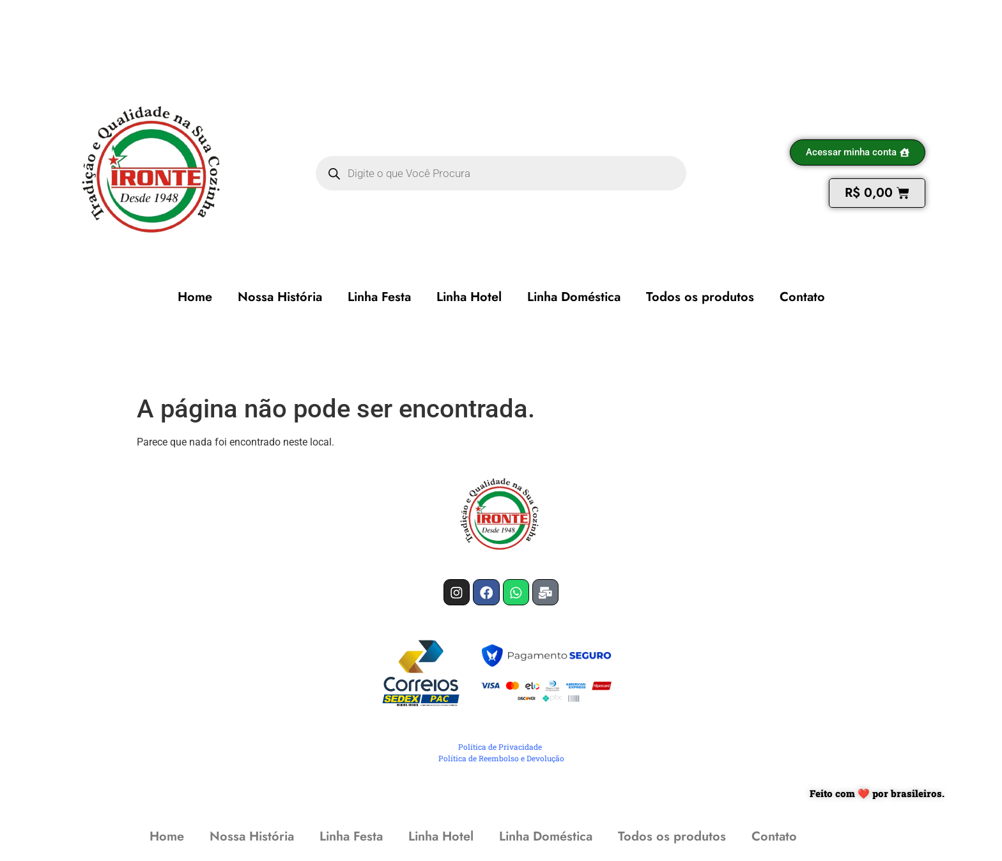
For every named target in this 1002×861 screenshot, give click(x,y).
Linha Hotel (469, 297)
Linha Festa (379, 297)
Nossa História (280, 297)
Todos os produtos (700, 297)
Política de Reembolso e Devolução (501, 761)
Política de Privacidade (500, 750)
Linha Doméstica (573, 297)
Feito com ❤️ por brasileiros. (877, 795)
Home (195, 297)
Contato (802, 297)
